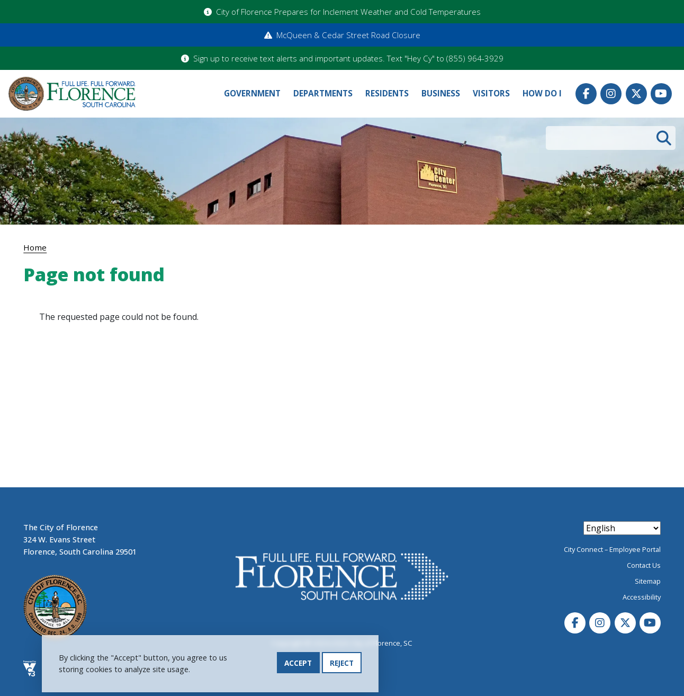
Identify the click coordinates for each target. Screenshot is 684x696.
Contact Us (644, 565)
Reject (342, 664)
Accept (298, 664)
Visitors (491, 93)
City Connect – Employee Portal (612, 549)
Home (35, 247)
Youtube (661, 93)
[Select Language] (622, 528)
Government (252, 93)
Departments (323, 93)
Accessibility (642, 597)
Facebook (586, 93)
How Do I (542, 93)
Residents (387, 93)
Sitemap (648, 581)
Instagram (611, 93)
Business (440, 93)
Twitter (636, 93)
